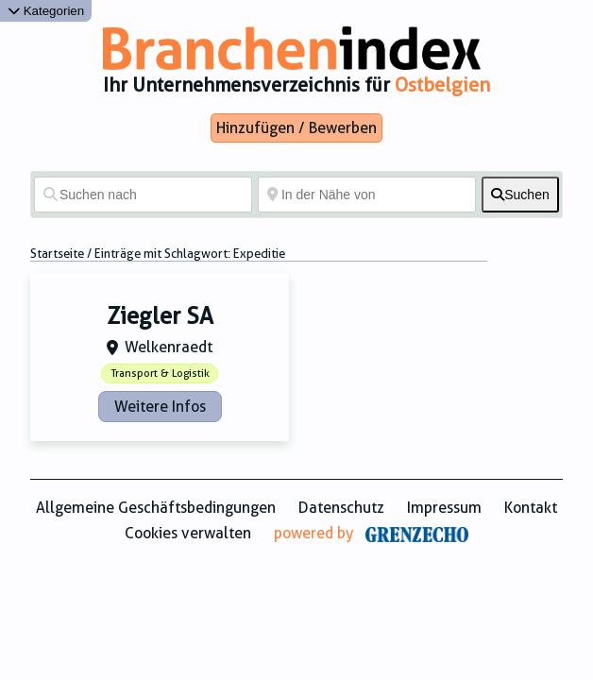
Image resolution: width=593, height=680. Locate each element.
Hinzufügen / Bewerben (296, 128)
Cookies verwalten (188, 533)
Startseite (57, 253)
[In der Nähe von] (367, 194)
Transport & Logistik (160, 373)
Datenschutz (341, 508)
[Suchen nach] (143, 194)
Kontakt (530, 508)
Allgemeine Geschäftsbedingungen (156, 508)
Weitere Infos (160, 407)
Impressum (444, 508)
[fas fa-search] (520, 194)
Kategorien (46, 11)
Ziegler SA (160, 316)
